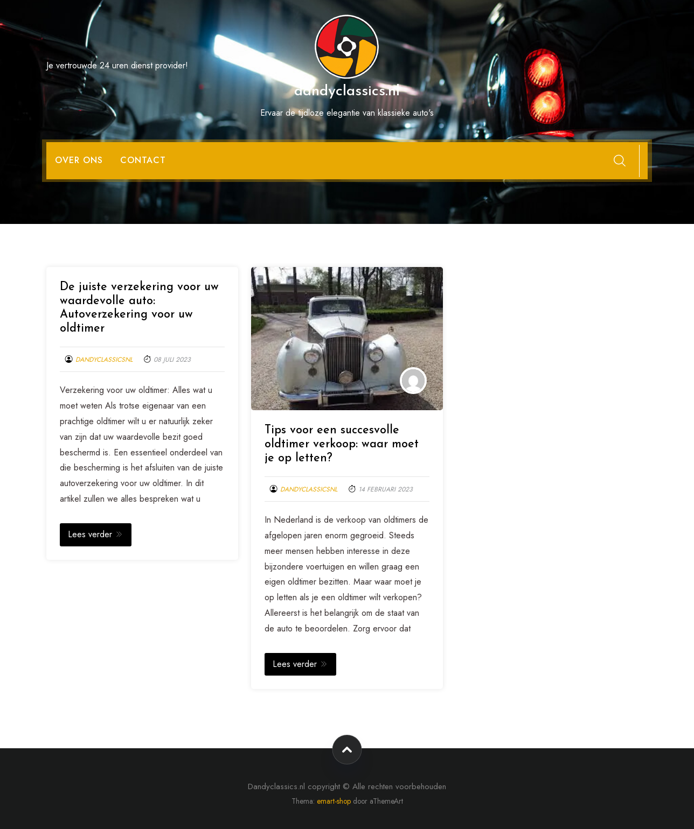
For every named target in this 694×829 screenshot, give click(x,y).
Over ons (79, 160)
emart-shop (334, 801)
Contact (143, 160)
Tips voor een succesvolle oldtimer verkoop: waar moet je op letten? (342, 444)
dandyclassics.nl (347, 91)
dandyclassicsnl (104, 359)
